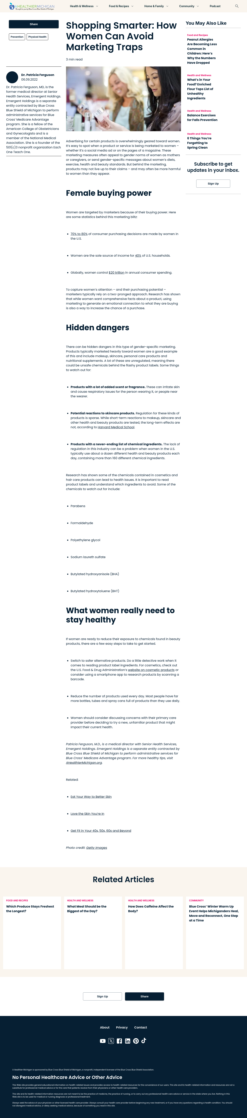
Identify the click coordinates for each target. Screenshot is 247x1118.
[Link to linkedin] (127, 1042)
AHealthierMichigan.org (84, 762)
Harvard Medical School (116, 427)
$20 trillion (116, 272)
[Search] (237, 6)
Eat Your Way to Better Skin (91, 796)
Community (189, 6)
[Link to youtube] (102, 1042)
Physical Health (37, 36)
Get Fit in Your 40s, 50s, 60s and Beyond (101, 830)
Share (33, 24)
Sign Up (213, 183)
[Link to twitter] (111, 1042)
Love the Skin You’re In (87, 813)
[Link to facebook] (119, 1042)
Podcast (215, 6)
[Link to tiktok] (144, 1042)
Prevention (17, 36)
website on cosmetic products (151, 670)
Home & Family (156, 6)
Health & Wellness (84, 6)
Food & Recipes (121, 6)
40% (138, 255)
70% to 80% (79, 234)
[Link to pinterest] (136, 1042)
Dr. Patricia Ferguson (37, 75)
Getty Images (96, 848)
